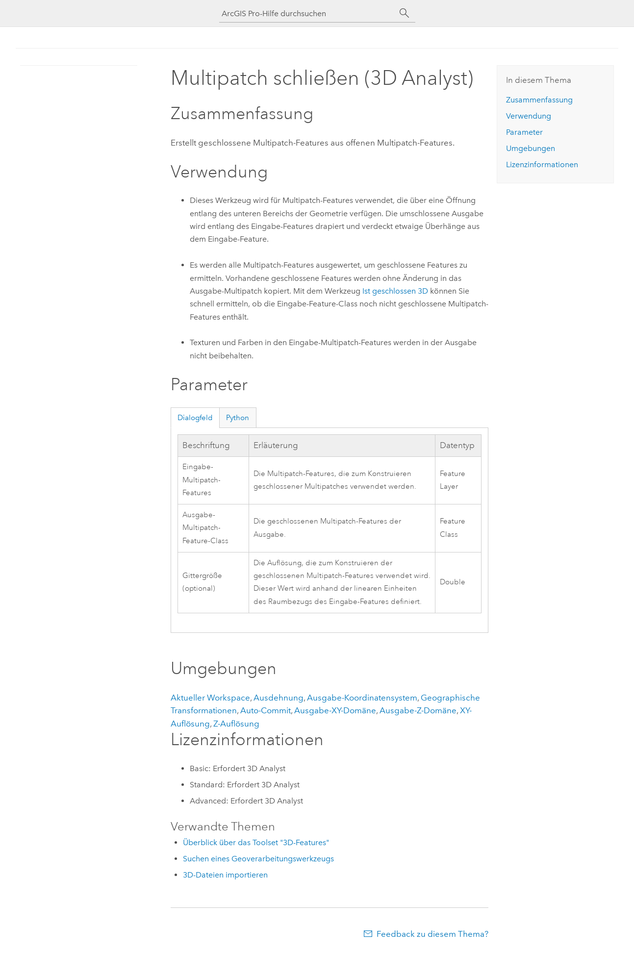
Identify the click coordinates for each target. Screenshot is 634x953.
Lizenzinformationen (542, 164)
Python (237, 417)
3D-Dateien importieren (225, 874)
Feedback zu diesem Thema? (432, 934)
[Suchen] (404, 13)
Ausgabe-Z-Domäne (418, 710)
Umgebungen (530, 148)
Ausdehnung (279, 697)
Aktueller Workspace (210, 697)
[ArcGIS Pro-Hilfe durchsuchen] (307, 13)
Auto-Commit (265, 710)
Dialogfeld (195, 417)
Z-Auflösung (236, 723)
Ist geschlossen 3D (395, 291)
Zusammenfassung (539, 99)
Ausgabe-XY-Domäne (335, 710)
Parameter (524, 132)
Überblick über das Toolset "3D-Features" (256, 842)
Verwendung (528, 116)
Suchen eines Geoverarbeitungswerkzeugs (258, 858)
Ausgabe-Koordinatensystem (362, 697)
